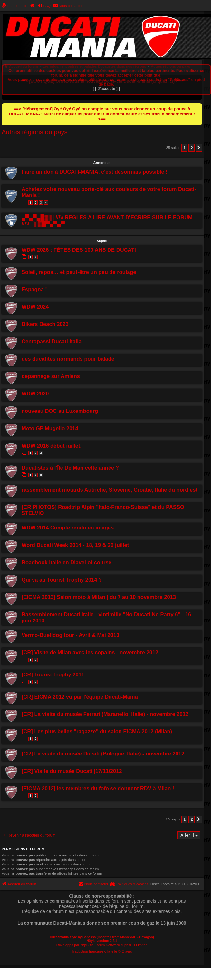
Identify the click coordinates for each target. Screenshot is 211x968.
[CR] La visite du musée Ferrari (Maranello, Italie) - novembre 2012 (105, 714)
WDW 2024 (35, 307)
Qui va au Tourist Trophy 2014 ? (62, 580)
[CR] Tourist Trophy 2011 (53, 674)
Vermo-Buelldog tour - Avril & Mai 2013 (70, 635)
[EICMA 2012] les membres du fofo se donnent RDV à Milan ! (98, 788)
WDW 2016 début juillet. (52, 445)
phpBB (85, 945)
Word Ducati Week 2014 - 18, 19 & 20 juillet (75, 545)
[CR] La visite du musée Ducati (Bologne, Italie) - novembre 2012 (103, 753)
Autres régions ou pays (35, 132)
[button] (199, 148)
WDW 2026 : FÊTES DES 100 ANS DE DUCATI (79, 250)
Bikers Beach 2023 (45, 324)
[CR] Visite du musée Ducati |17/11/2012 (72, 771)
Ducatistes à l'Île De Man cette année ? (70, 468)
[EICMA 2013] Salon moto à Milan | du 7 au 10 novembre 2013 (99, 597)
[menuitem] (14, 6)
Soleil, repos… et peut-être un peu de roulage (79, 272)
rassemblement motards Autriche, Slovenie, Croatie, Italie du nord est (109, 490)
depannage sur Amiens (51, 376)
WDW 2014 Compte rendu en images (68, 527)
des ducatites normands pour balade (68, 359)
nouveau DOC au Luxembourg (60, 411)
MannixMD (128, 937)
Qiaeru (127, 951)
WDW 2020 (35, 393)
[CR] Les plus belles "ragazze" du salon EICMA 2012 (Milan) (97, 731)
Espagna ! (34, 289)
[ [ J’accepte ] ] (106, 88)
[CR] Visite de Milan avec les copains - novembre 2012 (90, 652)
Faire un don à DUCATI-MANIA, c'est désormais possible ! (95, 172)
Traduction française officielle (94, 951)
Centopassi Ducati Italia (52, 341)
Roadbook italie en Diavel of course (66, 562)
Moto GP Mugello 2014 (50, 428)
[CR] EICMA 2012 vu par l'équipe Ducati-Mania (80, 697)
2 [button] (191, 147)
